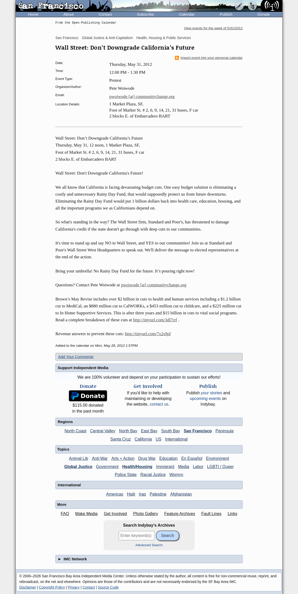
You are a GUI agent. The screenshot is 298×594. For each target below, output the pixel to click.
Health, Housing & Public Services (163, 38)
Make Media (86, 513)
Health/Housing (137, 466)
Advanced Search (149, 545)
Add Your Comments (76, 356)
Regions (65, 421)
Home (33, 14)
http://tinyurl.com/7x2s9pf (148, 333)
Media (183, 466)
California (143, 439)
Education (168, 458)
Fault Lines (211, 513)
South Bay (170, 431)
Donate (263, 14)
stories (211, 393)
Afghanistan (181, 494)
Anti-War (100, 458)
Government (107, 466)
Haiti (131, 494)
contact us (159, 404)
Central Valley (102, 431)
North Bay (128, 431)
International (176, 439)
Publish (226, 14)
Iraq (142, 494)
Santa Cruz (120, 439)
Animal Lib (78, 458)
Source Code (108, 587)
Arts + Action (122, 458)
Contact (105, 14)
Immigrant (165, 466)
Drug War (147, 458)
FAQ (65, 513)
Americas (114, 494)
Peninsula (224, 431)
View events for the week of (213, 28)
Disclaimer (27, 587)
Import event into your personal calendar (209, 58)
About (69, 14)
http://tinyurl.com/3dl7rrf (155, 319)
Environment (217, 458)
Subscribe (145, 14)
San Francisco (66, 38)
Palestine (158, 494)
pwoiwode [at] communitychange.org (142, 96)
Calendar (187, 14)
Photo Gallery (145, 513)
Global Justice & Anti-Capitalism (107, 38)
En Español (191, 458)
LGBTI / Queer (220, 466)
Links (232, 513)
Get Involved (115, 513)
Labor (198, 466)
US (158, 439)
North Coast (75, 431)
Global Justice (78, 466)
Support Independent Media (83, 367)
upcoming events (205, 398)
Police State (126, 474)
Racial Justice (153, 474)
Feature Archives (179, 513)
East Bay (149, 431)
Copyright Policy (52, 587)
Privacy (74, 587)
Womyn (176, 474)
